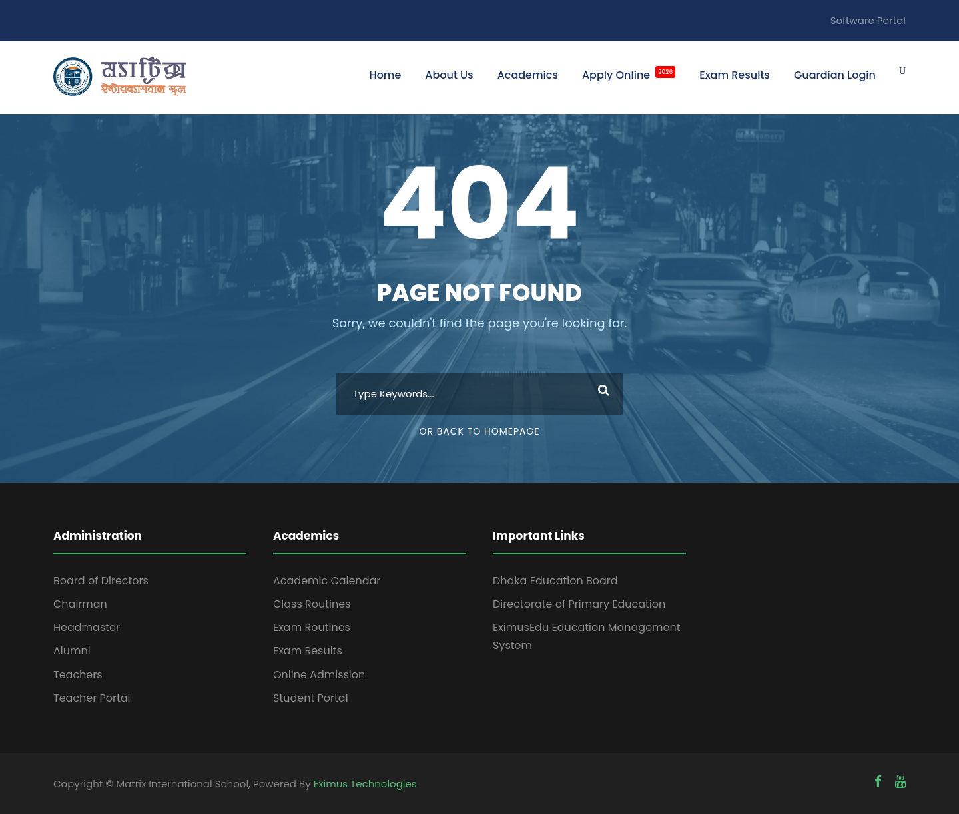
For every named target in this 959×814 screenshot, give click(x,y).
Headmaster (86, 627)
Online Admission (319, 674)
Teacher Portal (92, 698)
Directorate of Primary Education (579, 604)
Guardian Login (835, 75)
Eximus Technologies (365, 784)
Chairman (80, 604)
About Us (449, 75)
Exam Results (734, 75)
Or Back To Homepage (479, 431)
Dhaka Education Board (555, 580)
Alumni (72, 650)
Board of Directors (101, 580)
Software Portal (868, 20)
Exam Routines (311, 627)
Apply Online (628, 74)
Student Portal (310, 698)
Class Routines (312, 604)
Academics (527, 75)
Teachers (78, 674)
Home (385, 75)
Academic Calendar (326, 580)
